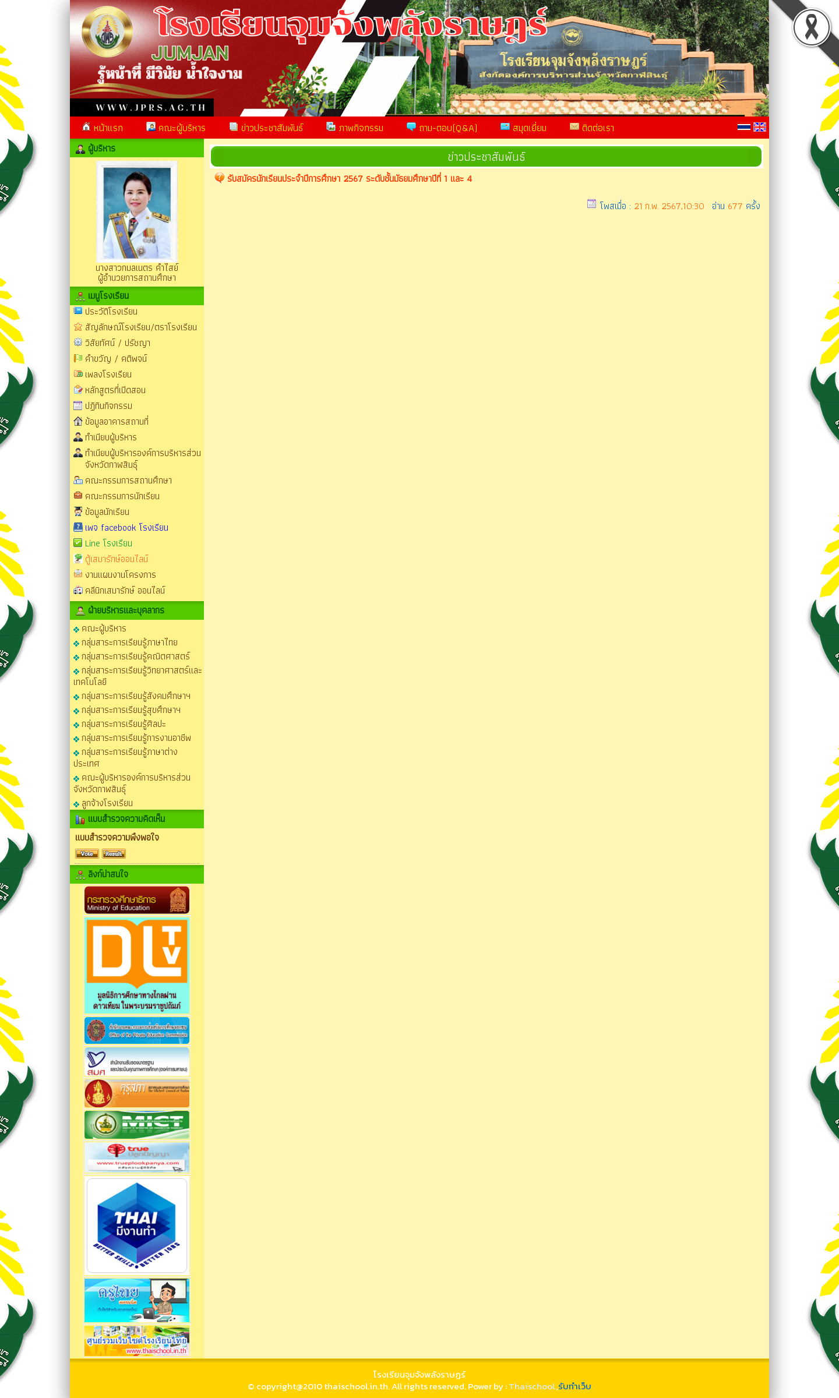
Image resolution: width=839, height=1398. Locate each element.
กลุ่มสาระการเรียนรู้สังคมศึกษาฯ (132, 695)
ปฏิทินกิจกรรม (108, 405)
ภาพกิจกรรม (354, 127)
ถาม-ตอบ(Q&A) (442, 127)
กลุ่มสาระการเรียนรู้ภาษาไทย (125, 641)
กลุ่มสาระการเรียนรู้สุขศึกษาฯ (127, 709)
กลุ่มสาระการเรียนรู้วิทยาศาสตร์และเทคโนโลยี (137, 675)
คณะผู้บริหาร (176, 127)
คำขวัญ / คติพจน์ (116, 358)
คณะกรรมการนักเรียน (122, 496)
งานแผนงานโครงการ (120, 574)
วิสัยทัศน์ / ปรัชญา (117, 343)
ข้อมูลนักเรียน (107, 511)
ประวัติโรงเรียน (111, 311)
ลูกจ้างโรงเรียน (103, 802)
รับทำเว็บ (574, 1386)
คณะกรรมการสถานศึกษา (128, 480)
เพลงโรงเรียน (108, 374)
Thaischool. (532, 1386)
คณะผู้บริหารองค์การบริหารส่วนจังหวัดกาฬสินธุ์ (132, 782)
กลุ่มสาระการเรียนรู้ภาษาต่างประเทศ (125, 756)
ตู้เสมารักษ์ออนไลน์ (116, 559)
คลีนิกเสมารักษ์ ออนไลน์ (125, 590)
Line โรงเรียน (108, 543)
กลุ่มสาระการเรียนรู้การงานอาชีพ (132, 737)
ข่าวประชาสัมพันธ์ (266, 127)
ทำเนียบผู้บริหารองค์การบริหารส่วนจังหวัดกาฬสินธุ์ (143, 459)
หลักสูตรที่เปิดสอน (115, 390)
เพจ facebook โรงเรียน (126, 527)
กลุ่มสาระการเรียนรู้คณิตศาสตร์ (131, 655)
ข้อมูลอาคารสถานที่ (117, 421)
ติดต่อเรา (592, 127)
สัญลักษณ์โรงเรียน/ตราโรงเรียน (141, 327)
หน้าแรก (102, 127)
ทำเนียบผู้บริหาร (111, 437)
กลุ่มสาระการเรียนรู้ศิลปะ (119, 723)
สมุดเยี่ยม (523, 127)
